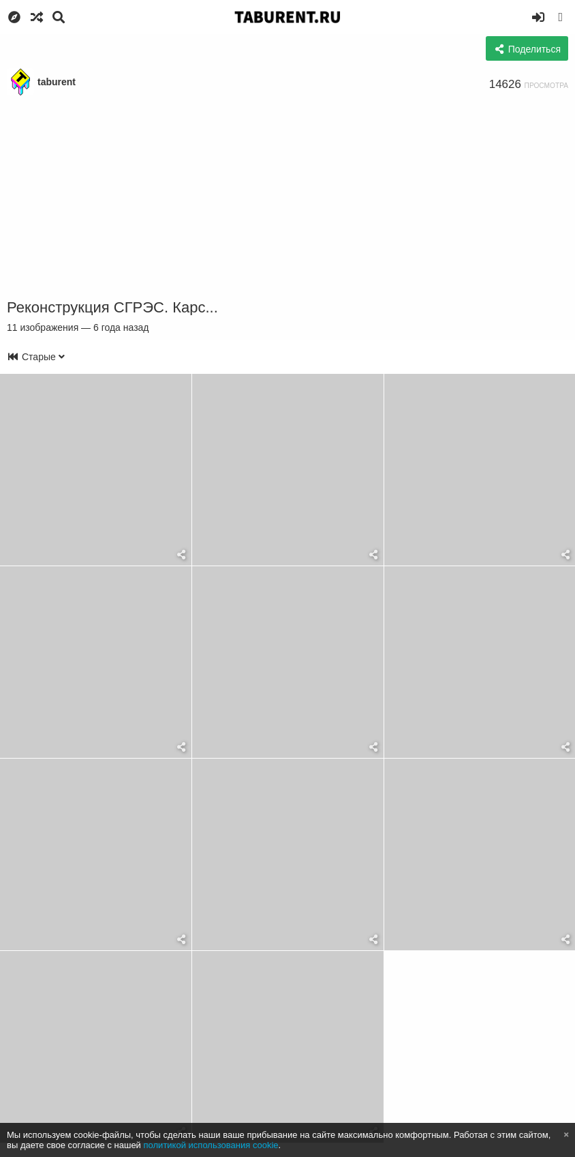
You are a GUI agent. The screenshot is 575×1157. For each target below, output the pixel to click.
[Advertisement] (287, 197)
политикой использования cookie (211, 1145)
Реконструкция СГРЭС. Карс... (112, 307)
